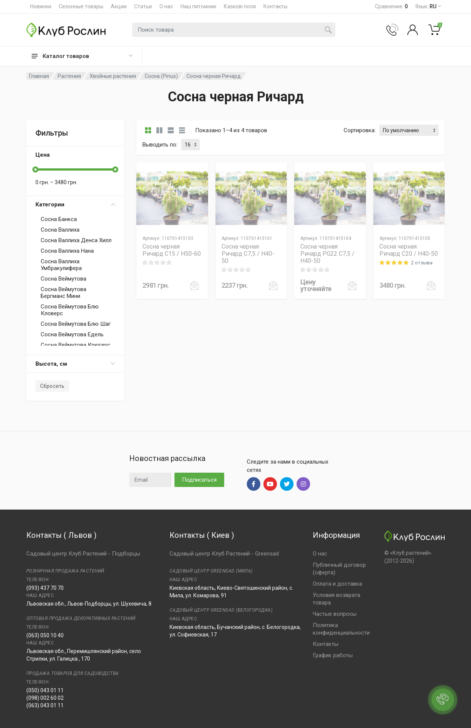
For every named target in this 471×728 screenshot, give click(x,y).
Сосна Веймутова (63, 278)
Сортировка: (360, 130)
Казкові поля (240, 6)
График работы (333, 655)
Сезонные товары (81, 6)
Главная (39, 76)
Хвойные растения (113, 76)
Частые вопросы (334, 613)
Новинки (40, 6)
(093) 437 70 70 (45, 588)
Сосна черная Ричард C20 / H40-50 (408, 250)
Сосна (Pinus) (161, 76)
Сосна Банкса (59, 219)
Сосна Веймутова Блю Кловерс (70, 310)
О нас (166, 6)
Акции (119, 6)
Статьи (143, 6)
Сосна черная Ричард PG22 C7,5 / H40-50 (327, 253)
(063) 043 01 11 (45, 705)
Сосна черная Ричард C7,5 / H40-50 (248, 253)
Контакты (275, 6)
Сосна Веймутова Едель (72, 334)
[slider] (35, 169)
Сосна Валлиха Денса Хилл (76, 240)
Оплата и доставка (337, 583)
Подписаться (199, 479)
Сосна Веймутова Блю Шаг (76, 324)
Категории (75, 204)
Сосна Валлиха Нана (67, 250)
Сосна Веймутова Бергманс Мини (63, 292)
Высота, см (75, 363)
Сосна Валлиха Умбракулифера (61, 265)
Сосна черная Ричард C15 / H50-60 (171, 250)
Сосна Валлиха (60, 229)
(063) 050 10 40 (45, 635)
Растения (69, 76)
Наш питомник (198, 6)
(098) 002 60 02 (45, 698)
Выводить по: (159, 144)
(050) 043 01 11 (45, 690)
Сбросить (52, 386)
